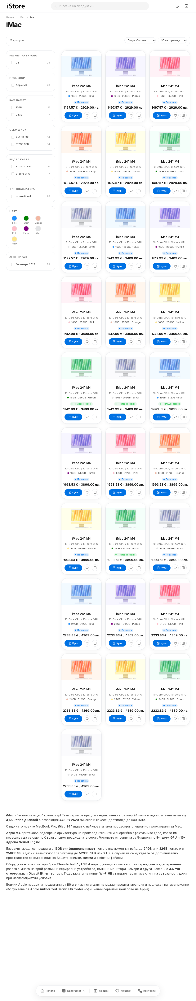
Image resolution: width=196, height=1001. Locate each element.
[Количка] (186, 6)
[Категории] (73, 991)
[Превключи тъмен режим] (177, 6)
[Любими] (87, 115)
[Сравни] (95, 115)
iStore (72, 884)
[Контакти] (147, 991)
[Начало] (48, 991)
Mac (22, 17)
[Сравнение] (101, 991)
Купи (73, 115)
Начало (10, 17)
